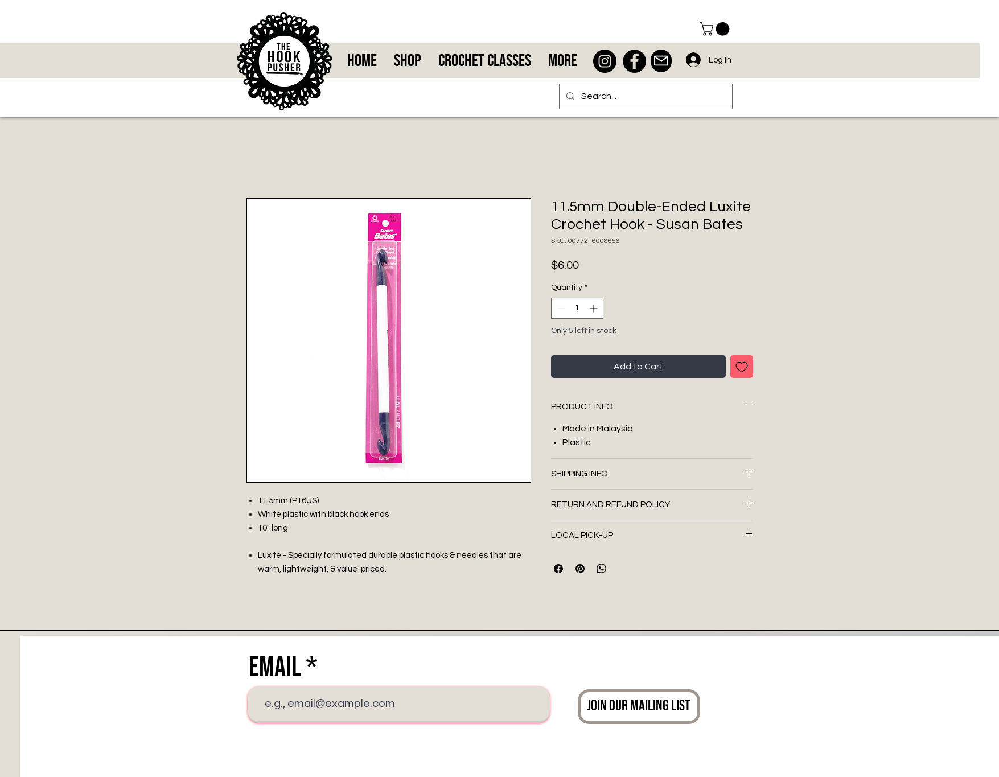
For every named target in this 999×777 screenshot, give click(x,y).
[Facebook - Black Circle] (634, 61)
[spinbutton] (577, 308)
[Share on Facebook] (558, 568)
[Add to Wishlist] (741, 366)
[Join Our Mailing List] (639, 706)
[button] (716, 29)
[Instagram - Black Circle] (604, 61)
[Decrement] (560, 308)
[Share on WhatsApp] (602, 568)
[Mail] (661, 61)
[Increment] (594, 308)
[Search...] (644, 96)
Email (275, 667)
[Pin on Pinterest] (580, 568)
